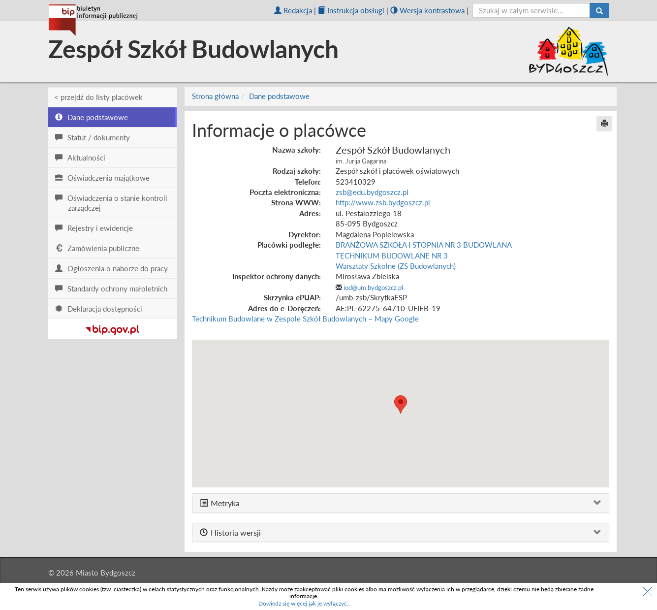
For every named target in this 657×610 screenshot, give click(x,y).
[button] (400, 404)
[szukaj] (531, 10)
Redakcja (293, 10)
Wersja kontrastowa (427, 10)
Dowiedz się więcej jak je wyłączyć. (303, 603)
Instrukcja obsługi (351, 10)
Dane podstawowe (279, 96)
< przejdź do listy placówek (98, 97)
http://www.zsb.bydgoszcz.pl (383, 202)
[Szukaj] (599, 10)
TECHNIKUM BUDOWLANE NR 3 (392, 255)
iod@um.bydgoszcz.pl (373, 287)
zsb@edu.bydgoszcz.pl (372, 192)
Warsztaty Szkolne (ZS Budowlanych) (396, 265)
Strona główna (215, 96)
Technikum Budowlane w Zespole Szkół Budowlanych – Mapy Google (305, 318)
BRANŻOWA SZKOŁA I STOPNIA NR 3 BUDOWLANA (424, 244)
